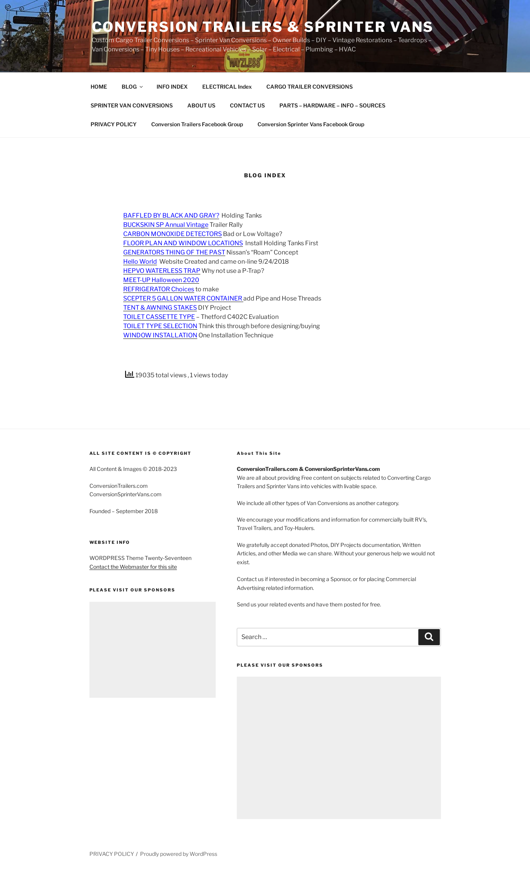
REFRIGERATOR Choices (158, 289)
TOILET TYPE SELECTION (160, 326)
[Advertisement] (152, 650)
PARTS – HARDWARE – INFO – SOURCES (332, 105)
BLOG (133, 86)
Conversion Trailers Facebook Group (197, 124)
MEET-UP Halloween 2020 (161, 280)
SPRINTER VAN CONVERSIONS (132, 105)
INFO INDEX (172, 86)
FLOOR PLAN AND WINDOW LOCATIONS (183, 243)
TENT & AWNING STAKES (160, 307)
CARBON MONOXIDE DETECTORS (172, 234)
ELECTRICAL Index (227, 86)
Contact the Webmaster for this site (133, 566)
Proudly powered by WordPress (178, 854)
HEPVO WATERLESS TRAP (161, 270)
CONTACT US (247, 105)
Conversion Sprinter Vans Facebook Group (311, 124)
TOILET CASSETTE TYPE (159, 316)
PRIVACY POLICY (114, 124)
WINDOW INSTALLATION (160, 335)
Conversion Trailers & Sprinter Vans (263, 26)
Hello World (140, 261)
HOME (99, 86)
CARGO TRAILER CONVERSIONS (309, 86)
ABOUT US (201, 105)
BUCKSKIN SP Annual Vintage (165, 224)
